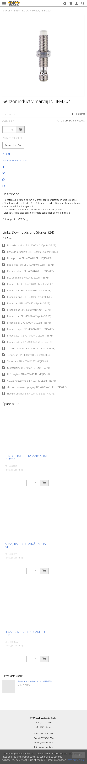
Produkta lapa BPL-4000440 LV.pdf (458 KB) (27, 296)
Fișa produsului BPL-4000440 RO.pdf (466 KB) (28, 264)
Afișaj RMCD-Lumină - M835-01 (26, 545)
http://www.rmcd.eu (43, 747)
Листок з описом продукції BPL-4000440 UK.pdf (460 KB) (34, 387)
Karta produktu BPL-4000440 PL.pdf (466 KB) (28, 271)
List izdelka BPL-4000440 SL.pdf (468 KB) (25, 277)
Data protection (75, 759)
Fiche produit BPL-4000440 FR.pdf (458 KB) (26, 258)
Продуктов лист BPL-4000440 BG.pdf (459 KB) (28, 393)
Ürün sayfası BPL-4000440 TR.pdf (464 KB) (26, 374)
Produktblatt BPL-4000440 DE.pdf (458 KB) (26, 322)
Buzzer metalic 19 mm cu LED (25, 633)
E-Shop (6, 10)
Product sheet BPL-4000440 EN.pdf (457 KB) (27, 284)
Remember (13, 145)
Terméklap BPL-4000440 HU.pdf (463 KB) (25, 354)
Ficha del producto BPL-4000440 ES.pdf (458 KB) (30, 251)
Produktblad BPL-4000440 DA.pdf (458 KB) (26, 309)
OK (78, 755)
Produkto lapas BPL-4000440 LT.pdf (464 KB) (28, 329)
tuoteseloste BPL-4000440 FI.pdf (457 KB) (26, 367)
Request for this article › (14, 160)
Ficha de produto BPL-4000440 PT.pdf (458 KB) (29, 245)
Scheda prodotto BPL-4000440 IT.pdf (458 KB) (28, 348)
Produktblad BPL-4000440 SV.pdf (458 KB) (26, 316)
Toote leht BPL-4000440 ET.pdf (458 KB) (25, 361)
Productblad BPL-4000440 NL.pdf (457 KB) (26, 290)
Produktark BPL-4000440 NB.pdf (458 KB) (26, 303)
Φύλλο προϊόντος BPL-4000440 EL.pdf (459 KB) (29, 380)
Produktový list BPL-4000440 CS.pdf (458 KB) (27, 335)
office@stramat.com (43, 742)
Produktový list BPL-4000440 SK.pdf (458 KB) (27, 342)
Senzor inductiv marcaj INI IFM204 (31, 10)
